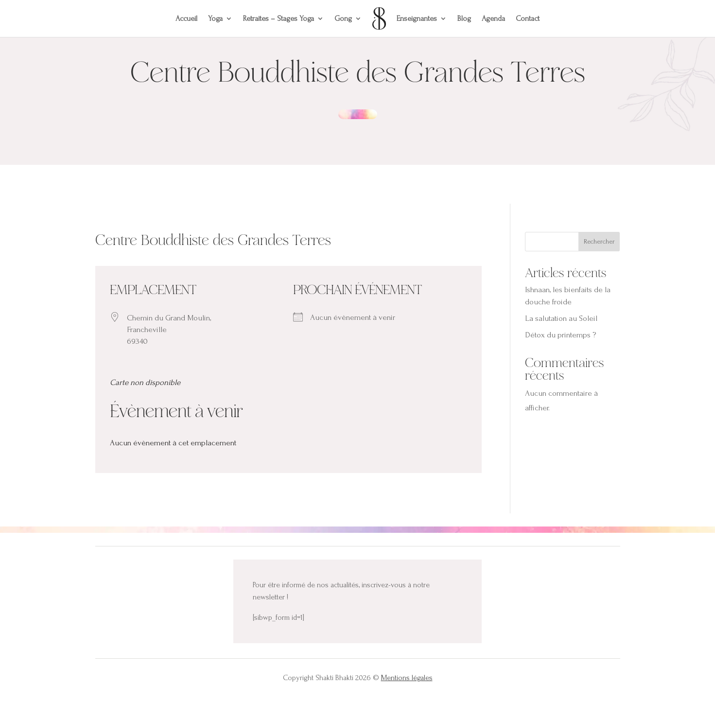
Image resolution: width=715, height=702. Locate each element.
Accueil (186, 18)
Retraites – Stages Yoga (278, 18)
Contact (528, 18)
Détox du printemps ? (560, 334)
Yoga (215, 18)
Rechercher (599, 241)
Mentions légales (407, 677)
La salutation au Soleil (561, 318)
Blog (464, 18)
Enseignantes (417, 18)
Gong (343, 18)
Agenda (493, 18)
